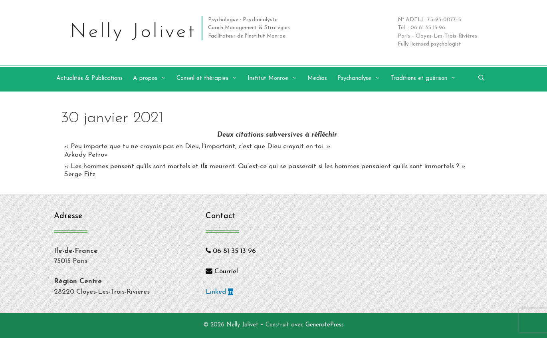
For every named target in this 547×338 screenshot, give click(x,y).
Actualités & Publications (89, 79)
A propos (153, 79)
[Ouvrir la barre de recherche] (481, 79)
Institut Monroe (276, 79)
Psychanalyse (362, 79)
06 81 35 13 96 (231, 251)
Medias (317, 79)
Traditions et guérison (427, 79)
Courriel (222, 271)
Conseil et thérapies (210, 79)
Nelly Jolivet (133, 32)
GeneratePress (324, 325)
